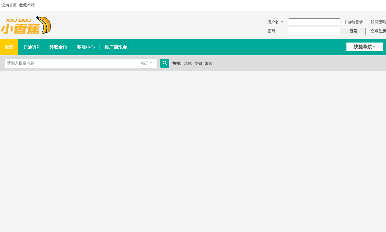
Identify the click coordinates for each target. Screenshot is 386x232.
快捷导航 (363, 46)
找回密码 (378, 22)
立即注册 (378, 31)
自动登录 (352, 22)
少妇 (198, 63)
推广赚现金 (116, 47)
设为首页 (9, 5)
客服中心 (86, 47)
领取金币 (58, 47)
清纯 (188, 63)
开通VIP (31, 47)
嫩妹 (208, 63)
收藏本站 (27, 5)
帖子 (145, 63)
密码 (271, 31)
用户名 (273, 22)
